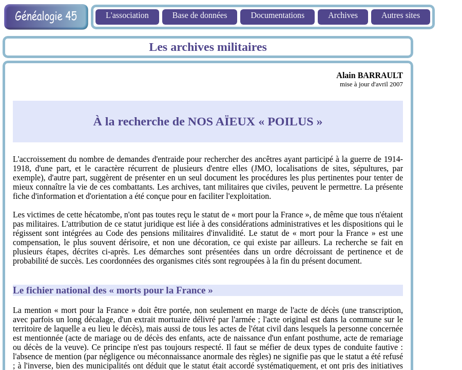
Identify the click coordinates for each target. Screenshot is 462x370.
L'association (127, 15)
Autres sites (400, 15)
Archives (343, 15)
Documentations (277, 15)
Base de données (199, 15)
